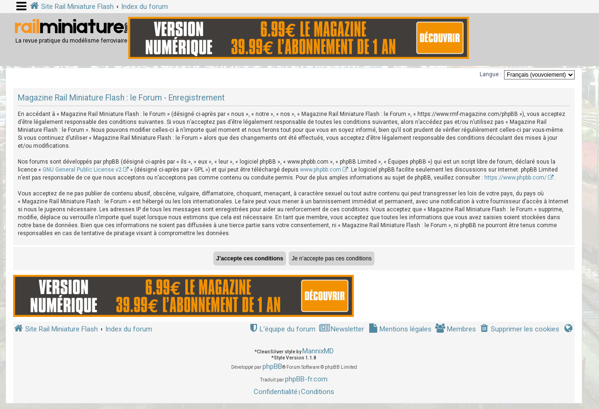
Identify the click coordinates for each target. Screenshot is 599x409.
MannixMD (318, 351)
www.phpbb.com (320, 169)
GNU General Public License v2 (82, 169)
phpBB (272, 366)
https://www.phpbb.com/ (515, 177)
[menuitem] (519, 329)
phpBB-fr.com (306, 379)
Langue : (491, 74)
